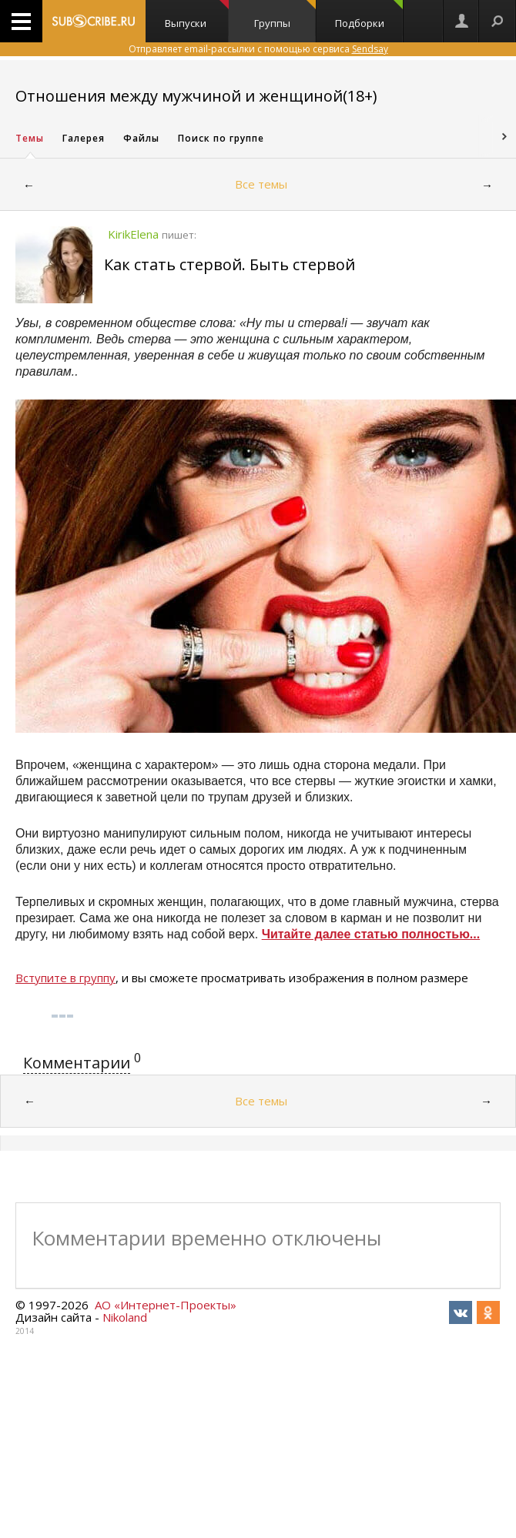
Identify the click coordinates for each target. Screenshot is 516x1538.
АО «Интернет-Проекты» (165, 1304)
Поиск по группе (221, 138)
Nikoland (124, 1317)
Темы (29, 138)
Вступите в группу (65, 977)
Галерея (83, 138)
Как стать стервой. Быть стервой (229, 264)
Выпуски (197, 15)
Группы (284, 15)
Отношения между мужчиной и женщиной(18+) (196, 95)
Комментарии (76, 1062)
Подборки (369, 15)
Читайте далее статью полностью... (371, 934)
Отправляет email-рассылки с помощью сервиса (258, 48)
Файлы (141, 138)
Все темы (261, 184)
